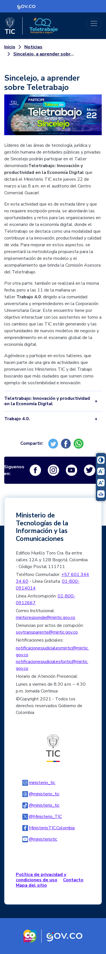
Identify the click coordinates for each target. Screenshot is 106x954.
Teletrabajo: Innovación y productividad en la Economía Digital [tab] (47, 401)
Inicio (9, 47)
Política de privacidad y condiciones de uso (41, 877)
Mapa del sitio (31, 885)
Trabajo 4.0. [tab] (17, 419)
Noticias (33, 47)
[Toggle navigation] (94, 23)
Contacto (73, 880)
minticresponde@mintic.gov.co (45, 617)
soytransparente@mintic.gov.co (47, 632)
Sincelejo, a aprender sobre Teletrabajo (44, 54)
